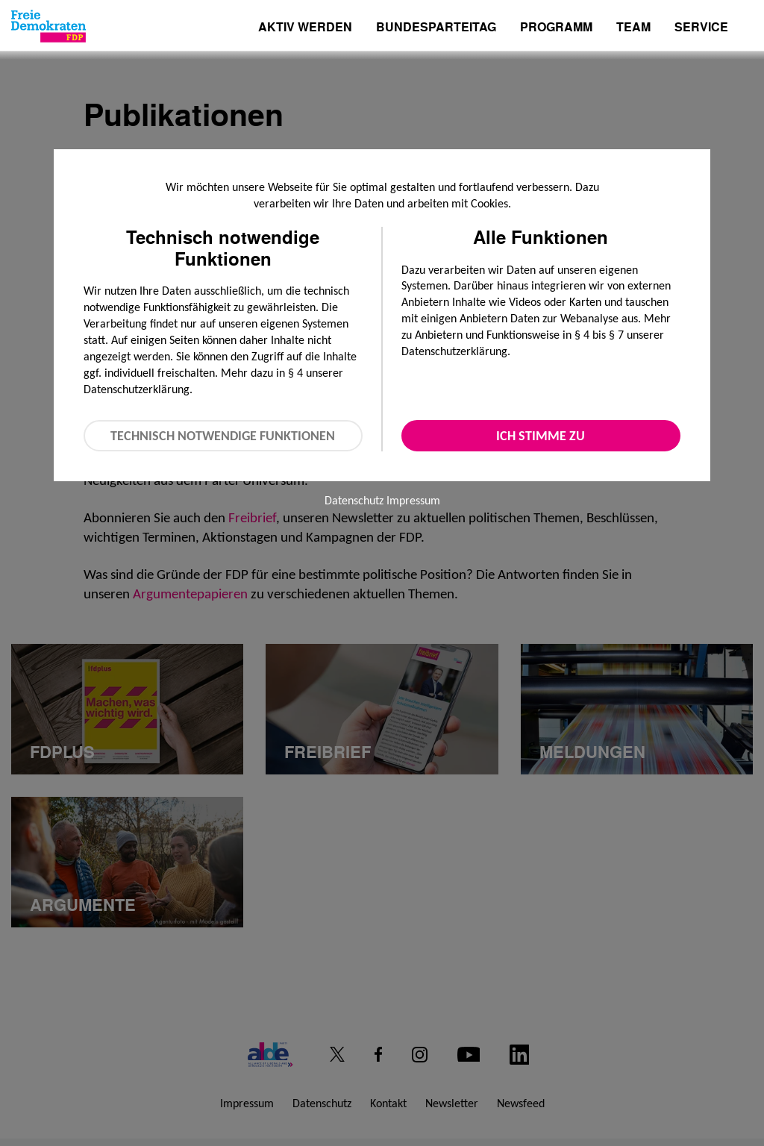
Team (633, 28)
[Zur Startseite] (48, 26)
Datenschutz (354, 500)
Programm (556, 28)
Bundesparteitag (436, 27)
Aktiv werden (305, 28)
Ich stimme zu (540, 436)
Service (701, 28)
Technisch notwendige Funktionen (222, 436)
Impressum (413, 500)
